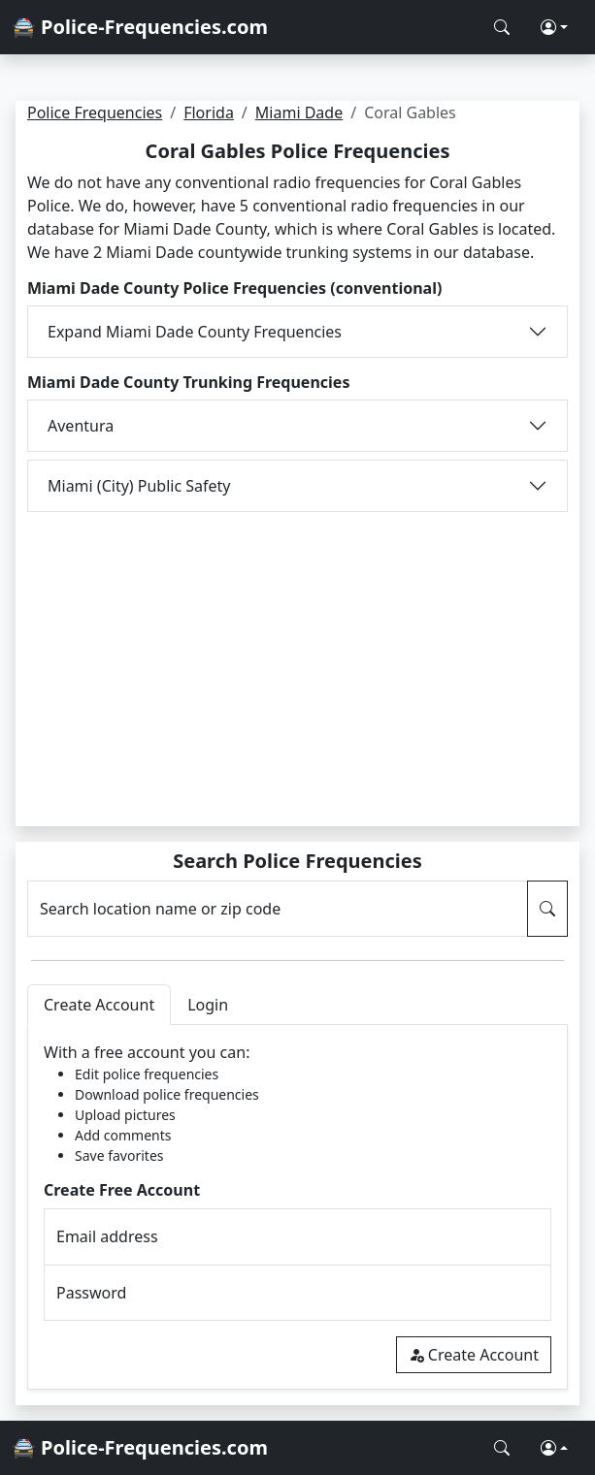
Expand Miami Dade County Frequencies (195, 331)
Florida (208, 112)
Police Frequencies (94, 112)
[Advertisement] (297, 657)
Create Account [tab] (99, 1004)
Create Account (474, 1354)
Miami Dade (299, 112)
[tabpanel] (297, 1207)
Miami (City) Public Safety (139, 486)
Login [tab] (207, 1004)
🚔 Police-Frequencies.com (140, 27)
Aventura (81, 425)
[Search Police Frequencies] (502, 27)
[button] (554, 27)
